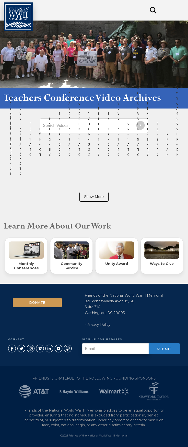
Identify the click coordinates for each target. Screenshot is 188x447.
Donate (37, 302)
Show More (94, 197)
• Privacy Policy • (98, 324)
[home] (18, 16)
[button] (173, 10)
